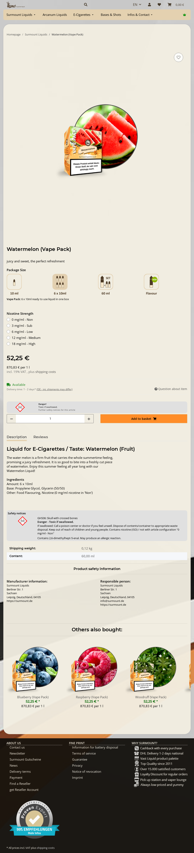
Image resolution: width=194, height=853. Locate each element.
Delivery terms (20, 771)
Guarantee (79, 759)
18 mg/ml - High (23, 344)
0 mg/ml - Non (22, 319)
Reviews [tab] (40, 437)
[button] (103, 5)
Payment (16, 777)
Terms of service (84, 753)
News (14, 765)
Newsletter (17, 753)
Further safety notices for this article (56, 409)
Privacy (77, 765)
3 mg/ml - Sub (22, 325)
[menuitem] (21, 14)
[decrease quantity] (11, 418)
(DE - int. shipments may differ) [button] (55, 389)
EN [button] (135, 4)
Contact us (17, 747)
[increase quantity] (88, 418)
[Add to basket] (10, 47)
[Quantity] (50, 418)
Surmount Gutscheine (25, 759)
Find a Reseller (20, 783)
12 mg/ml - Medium (26, 338)
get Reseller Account (24, 790)
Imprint (77, 777)
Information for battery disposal (95, 747)
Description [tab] (17, 437)
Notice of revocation (86, 771)
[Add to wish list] (178, 57)
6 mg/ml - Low (22, 332)
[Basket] (175, 5)
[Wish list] (159, 5)
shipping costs (45, 372)
